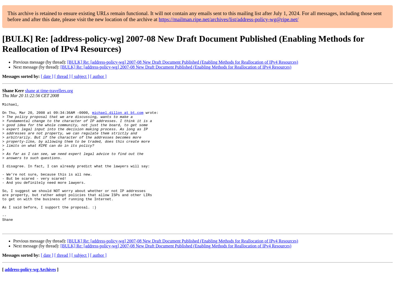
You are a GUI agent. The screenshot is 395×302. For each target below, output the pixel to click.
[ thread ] (62, 76)
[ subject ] (80, 76)
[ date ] (47, 76)
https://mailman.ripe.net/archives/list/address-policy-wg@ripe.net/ (229, 19)
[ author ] (98, 76)
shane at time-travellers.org (49, 90)
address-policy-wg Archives (30, 295)
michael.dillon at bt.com (117, 114)
